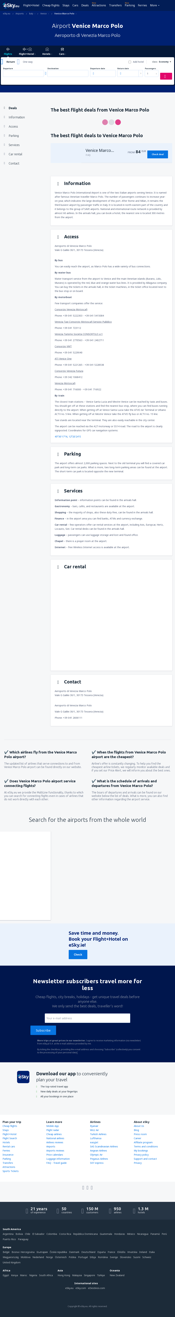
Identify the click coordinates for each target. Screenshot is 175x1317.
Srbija (93, 1257)
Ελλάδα (121, 1252)
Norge (49, 1257)
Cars (75, 5)
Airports (50, 1146)
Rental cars (9, 1146)
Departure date (97, 68)
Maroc (23, 1275)
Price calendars (54, 1154)
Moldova (25, 1257)
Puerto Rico (9, 1239)
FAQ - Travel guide (56, 1162)
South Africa (46, 1275)
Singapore (89, 1275)
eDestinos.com (96, 1288)
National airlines (55, 1138)
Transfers (115, 5)
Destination (53, 68)
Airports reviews (55, 1150)
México (131, 1234)
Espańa (101, 1252)
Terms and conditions (146, 1146)
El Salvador (38, 1234)
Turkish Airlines (98, 1134)
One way (28, 61)
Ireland (143, 1252)
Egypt (6, 1275)
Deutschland (88, 1252)
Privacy (138, 1162)
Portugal (83, 1257)
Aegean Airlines (98, 1150)
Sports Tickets (11, 1171)
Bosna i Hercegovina (23, 1252)
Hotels (6, 1142)
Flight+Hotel (31, 5)
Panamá (155, 1234)
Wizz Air (94, 1130)
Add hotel (138, 61)
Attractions (99, 5)
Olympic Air (96, 1154)
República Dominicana (85, 1234)
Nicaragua (142, 1234)
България (42, 1252)
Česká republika (58, 1252)
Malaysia (77, 1275)
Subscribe (43, 1030)
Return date (123, 68)
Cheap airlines (54, 1134)
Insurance (8, 1154)
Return (10, 61)
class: (155, 61)
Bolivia (19, 1234)
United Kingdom (12, 1262)
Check (78, 954)
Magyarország (11, 1257)
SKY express (97, 1162)
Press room (140, 1134)
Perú (164, 1234)
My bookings (141, 1150)
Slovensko (125, 1257)
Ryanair (94, 1126)
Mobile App (52, 1126)
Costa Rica (65, 1234)
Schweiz (146, 1257)
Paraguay (23, 1239)
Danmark (74, 1252)
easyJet (94, 1142)
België (6, 1252)
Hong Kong (64, 1275)
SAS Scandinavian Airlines (104, 1146)
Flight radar (52, 1130)
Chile (27, 1234)
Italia (152, 1252)
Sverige (114, 1257)
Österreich (61, 1257)
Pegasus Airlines (99, 1158)
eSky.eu (69, 1288)
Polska (72, 1257)
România (103, 1257)
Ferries (142, 5)
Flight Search (10, 1138)
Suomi (136, 1257)
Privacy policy (141, 1154)
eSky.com (81, 1288)
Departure (8, 68)
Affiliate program (143, 1142)
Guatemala (106, 1234)
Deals (85, 5)
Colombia (51, 1234)
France (111, 1252)
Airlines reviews (54, 1142)
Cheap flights (50, 5)
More (153, 5)
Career (137, 1138)
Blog (136, 1130)
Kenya (14, 1275)
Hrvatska (132, 1252)
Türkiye (101, 1275)
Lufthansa (95, 1138)
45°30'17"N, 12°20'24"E (68, 436)
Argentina (8, 1234)
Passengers (150, 68)
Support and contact (145, 1158)
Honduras (119, 1234)
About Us (139, 1126)
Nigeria (33, 1275)
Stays (66, 5)
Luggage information (58, 1158)
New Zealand (117, 1275)
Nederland (38, 1257)
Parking (130, 5)
